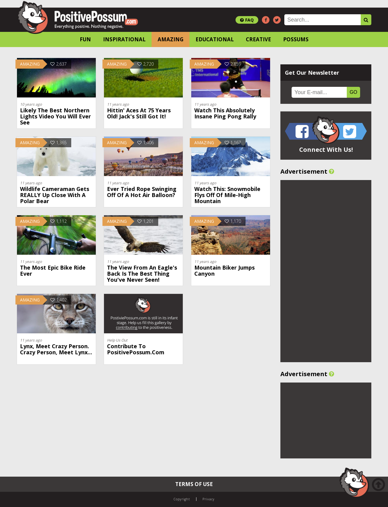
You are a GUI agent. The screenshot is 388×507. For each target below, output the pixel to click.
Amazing (170, 39)
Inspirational (124, 39)
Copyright (182, 499)
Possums (296, 39)
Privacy (208, 499)
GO (353, 92)
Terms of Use (194, 484)
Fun (85, 39)
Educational (215, 39)
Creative (258, 39)
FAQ (247, 20)
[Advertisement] (325, 271)
